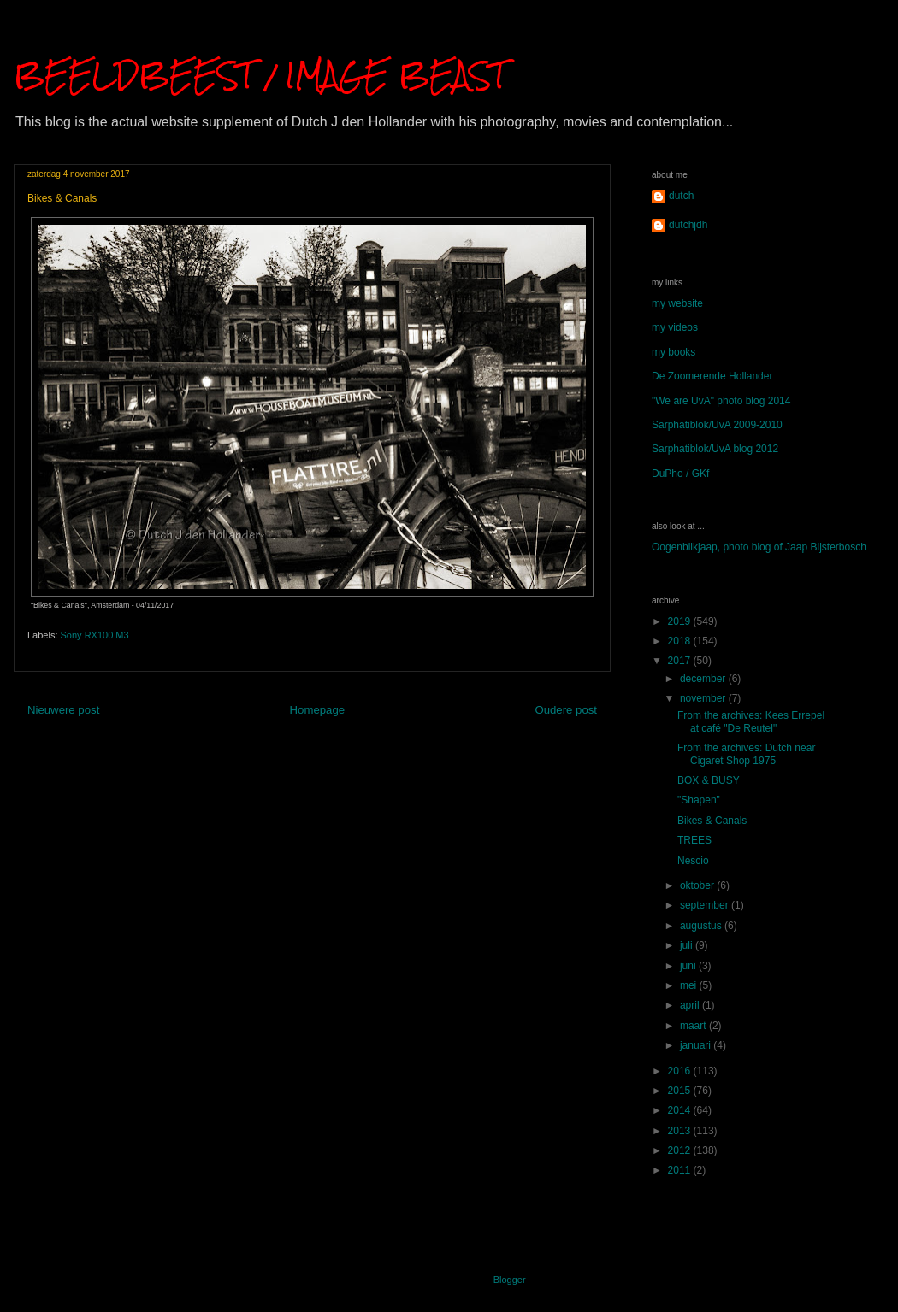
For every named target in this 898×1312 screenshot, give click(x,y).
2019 (681, 621)
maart (694, 1026)
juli (687, 945)
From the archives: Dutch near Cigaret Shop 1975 (746, 754)
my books (673, 352)
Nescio (693, 861)
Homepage (318, 709)
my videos (675, 327)
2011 (681, 1170)
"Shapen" (698, 800)
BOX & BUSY (708, 780)
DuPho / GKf (680, 473)
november (704, 698)
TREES (694, 840)
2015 (681, 1091)
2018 (681, 641)
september (705, 905)
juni (689, 966)
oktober (698, 885)
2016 (681, 1071)
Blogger (509, 1279)
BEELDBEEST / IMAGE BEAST (260, 74)
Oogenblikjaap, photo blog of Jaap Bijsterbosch (759, 547)
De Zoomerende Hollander (712, 376)
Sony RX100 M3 (95, 635)
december (704, 679)
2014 (681, 1110)
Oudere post (566, 709)
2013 (681, 1131)
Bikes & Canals (712, 821)
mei (690, 985)
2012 (681, 1150)
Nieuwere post (63, 709)
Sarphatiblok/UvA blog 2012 (715, 449)
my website (677, 303)
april (691, 1005)
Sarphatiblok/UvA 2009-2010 (717, 425)
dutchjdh (688, 225)
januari (696, 1045)
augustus (702, 926)
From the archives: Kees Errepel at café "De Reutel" (750, 721)
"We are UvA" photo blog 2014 (721, 401)
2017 (681, 661)
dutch (681, 196)
